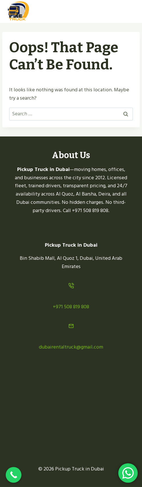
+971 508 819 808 (71, 307)
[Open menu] (128, 11)
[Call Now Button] (13, 475)
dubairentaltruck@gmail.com (71, 347)
